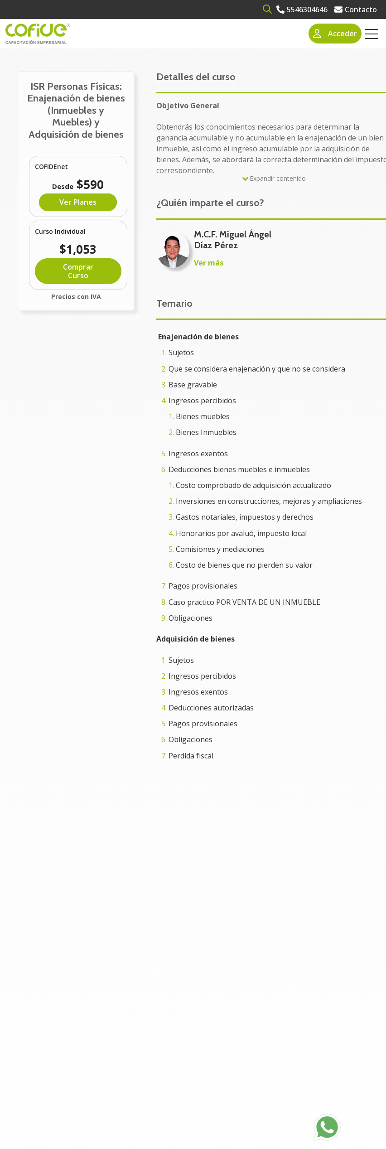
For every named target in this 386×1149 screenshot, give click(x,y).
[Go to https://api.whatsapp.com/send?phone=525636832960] (327, 1127)
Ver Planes (77, 202)
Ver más (208, 263)
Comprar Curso (78, 271)
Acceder (335, 34)
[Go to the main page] (37, 34)
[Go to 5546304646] (302, 9)
